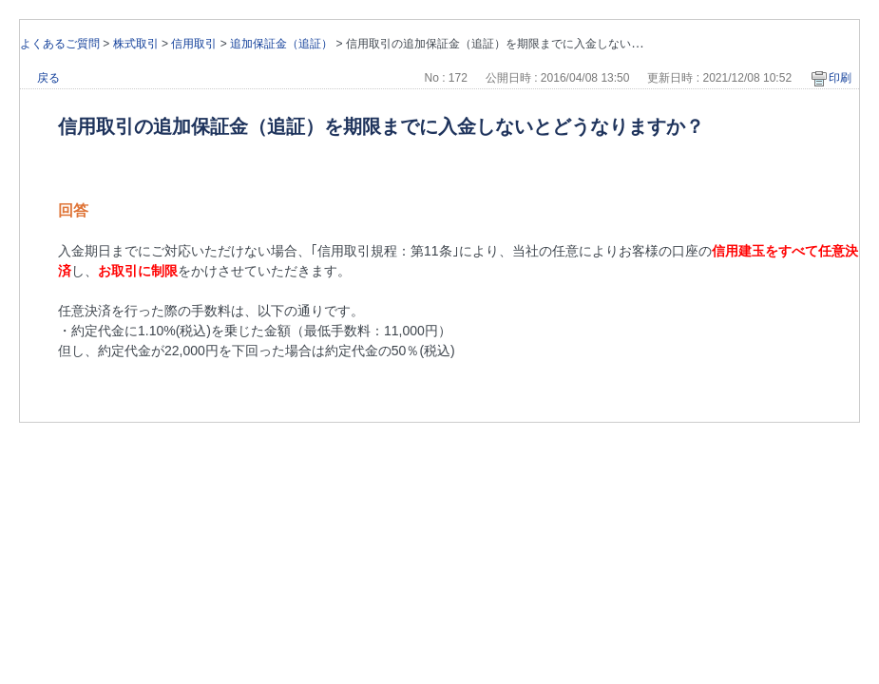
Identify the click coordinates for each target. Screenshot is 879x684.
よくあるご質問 (60, 43)
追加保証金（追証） (281, 43)
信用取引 (194, 43)
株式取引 (136, 43)
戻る (48, 78)
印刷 (840, 78)
